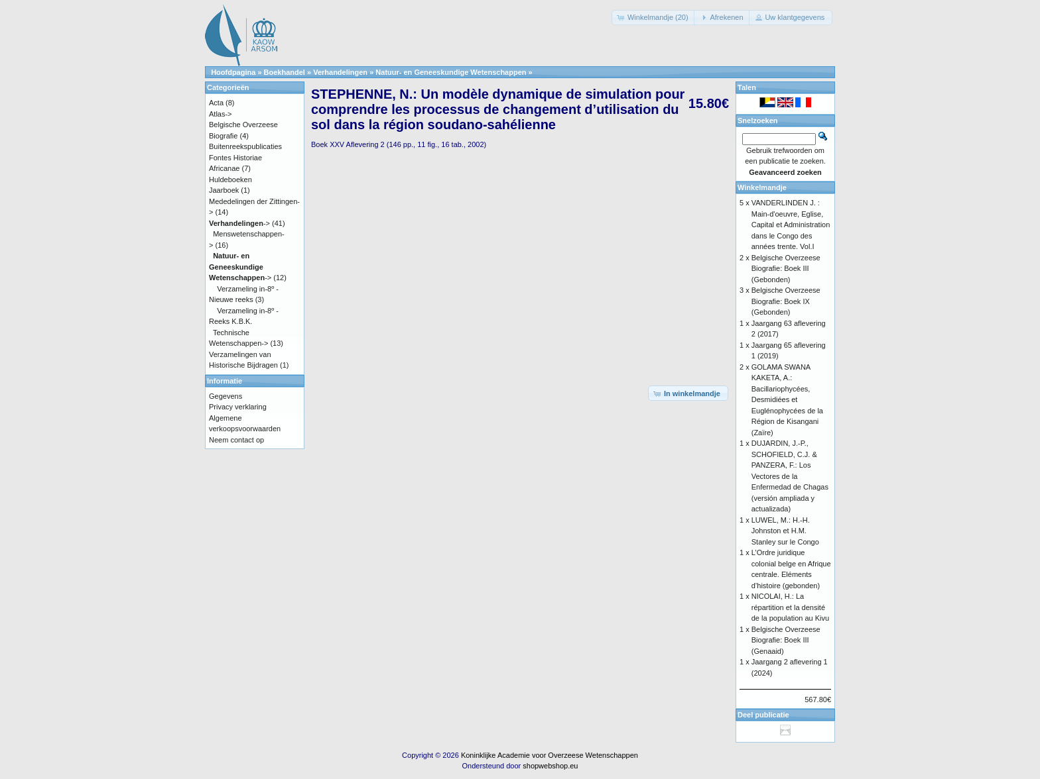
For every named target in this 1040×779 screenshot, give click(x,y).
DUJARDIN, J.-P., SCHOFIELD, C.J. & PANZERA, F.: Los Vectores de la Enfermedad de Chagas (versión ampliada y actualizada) (789, 476)
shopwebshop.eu (550, 766)
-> (239, 223)
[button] (654, 17)
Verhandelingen (340, 72)
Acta (216, 103)
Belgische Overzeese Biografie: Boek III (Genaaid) (785, 640)
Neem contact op (236, 440)
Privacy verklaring (238, 407)
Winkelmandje (762, 187)
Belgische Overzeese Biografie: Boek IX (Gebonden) (785, 301)
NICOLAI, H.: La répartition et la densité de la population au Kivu (790, 607)
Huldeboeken (230, 179)
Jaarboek (224, 190)
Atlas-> (220, 114)
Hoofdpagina (233, 72)
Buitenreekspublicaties (245, 146)
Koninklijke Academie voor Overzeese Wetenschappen (549, 755)
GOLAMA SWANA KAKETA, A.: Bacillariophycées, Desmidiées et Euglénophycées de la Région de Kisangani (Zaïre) (787, 400)
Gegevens (225, 396)
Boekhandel (284, 72)
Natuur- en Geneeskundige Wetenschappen (450, 72)
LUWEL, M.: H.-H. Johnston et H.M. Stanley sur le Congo (785, 531)
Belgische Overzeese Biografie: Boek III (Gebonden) (785, 269)
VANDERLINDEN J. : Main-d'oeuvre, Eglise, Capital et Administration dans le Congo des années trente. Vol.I (790, 224)
